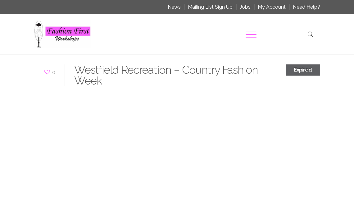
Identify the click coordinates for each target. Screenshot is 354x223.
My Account (272, 7)
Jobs (245, 7)
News (174, 7)
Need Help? (306, 7)
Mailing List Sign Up (210, 7)
